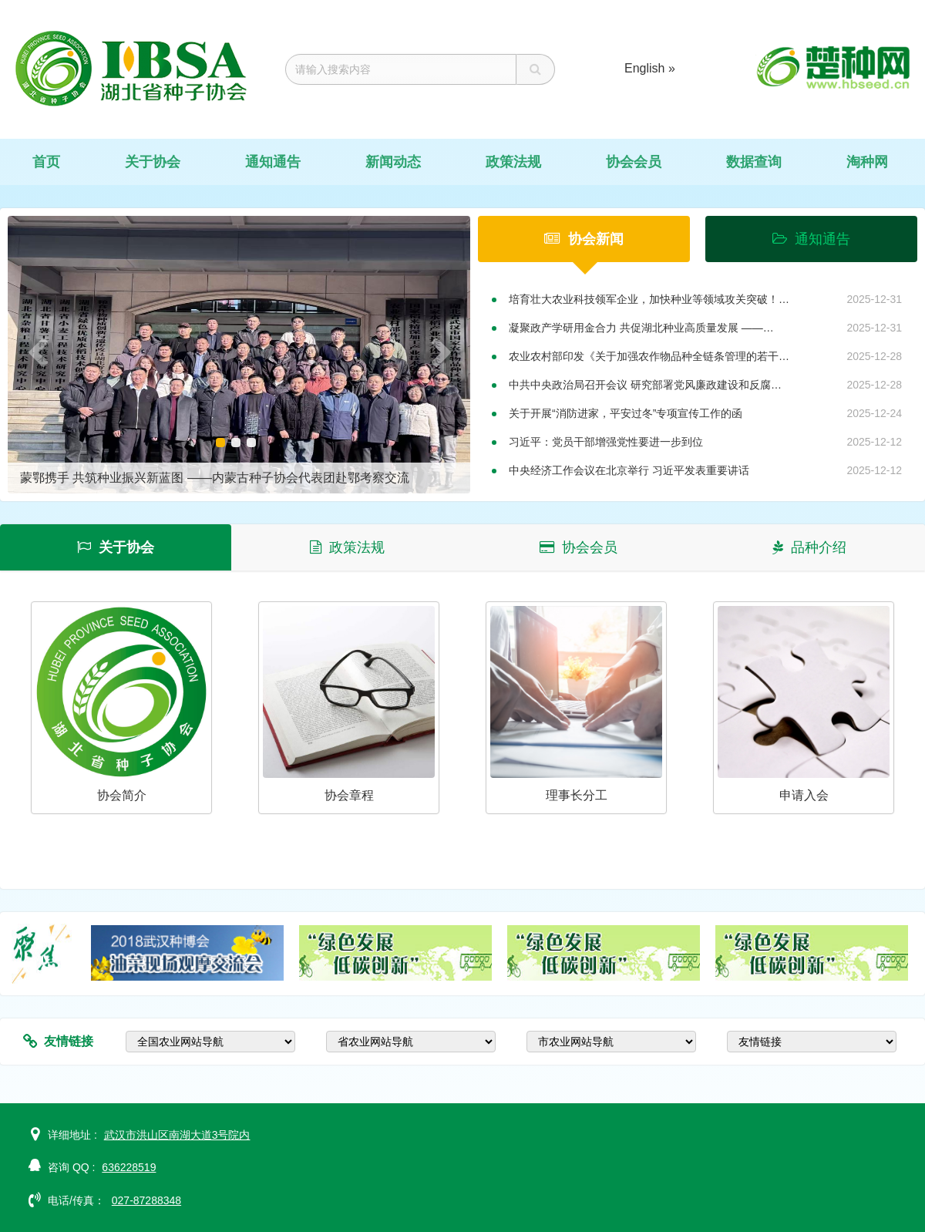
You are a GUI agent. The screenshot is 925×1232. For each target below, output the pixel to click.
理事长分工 (576, 795)
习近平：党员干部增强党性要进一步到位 (606, 442)
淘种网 (867, 162)
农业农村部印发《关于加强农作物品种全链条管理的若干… (649, 356)
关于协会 (152, 162)
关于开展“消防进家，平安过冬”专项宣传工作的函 (625, 413)
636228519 (129, 1167)
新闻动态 (393, 162)
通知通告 (273, 162)
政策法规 (513, 162)
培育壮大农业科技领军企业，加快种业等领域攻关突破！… (649, 299)
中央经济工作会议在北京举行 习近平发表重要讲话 (629, 470)
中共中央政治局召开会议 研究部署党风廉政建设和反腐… (645, 385)
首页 (46, 162)
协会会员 (633, 162)
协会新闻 (584, 239)
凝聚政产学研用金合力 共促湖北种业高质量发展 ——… (641, 327)
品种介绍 (809, 547)
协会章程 (349, 795)
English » (649, 68)
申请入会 (804, 795)
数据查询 (754, 162)
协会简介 (121, 795)
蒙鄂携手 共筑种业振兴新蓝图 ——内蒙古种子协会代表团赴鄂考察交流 (214, 477)
